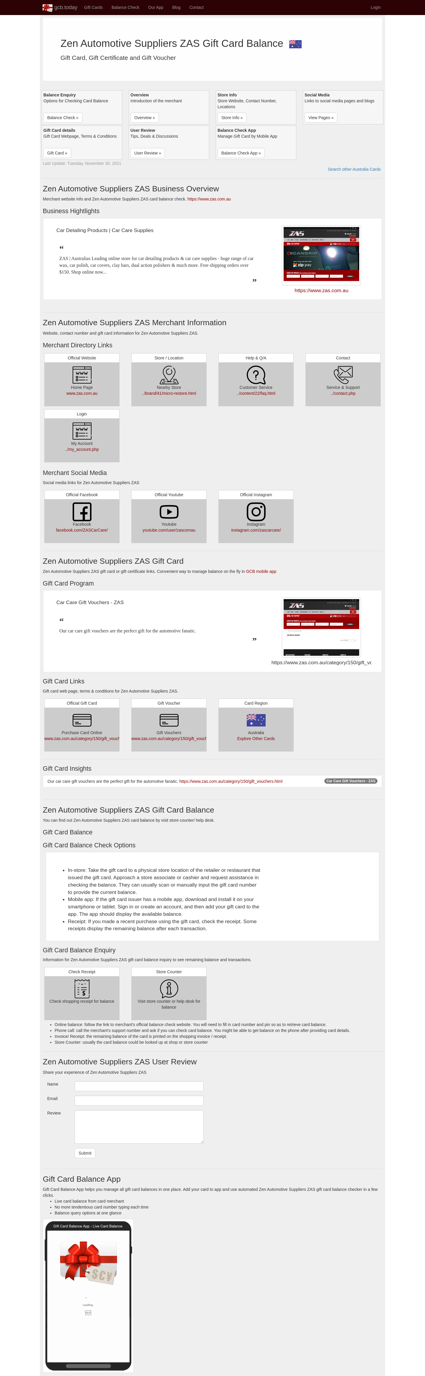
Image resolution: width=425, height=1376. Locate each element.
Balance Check (125, 7)
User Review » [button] (147, 153)
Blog (176, 7)
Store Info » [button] (232, 117)
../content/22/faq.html (256, 393)
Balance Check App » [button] (241, 153)
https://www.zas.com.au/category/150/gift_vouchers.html (230, 781)
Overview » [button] (144, 117)
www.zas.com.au (81, 393)
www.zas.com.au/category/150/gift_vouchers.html (89, 738)
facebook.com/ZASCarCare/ (82, 530)
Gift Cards (93, 7)
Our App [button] (155, 7)
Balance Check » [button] (63, 117)
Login (376, 7)
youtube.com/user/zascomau (169, 530)
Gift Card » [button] (57, 153)
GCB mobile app (261, 571)
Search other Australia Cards (354, 169)
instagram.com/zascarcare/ (256, 530)
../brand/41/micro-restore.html (169, 393)
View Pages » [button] (321, 117)
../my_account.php (82, 449)
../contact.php (343, 393)
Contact (196, 7)
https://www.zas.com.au (209, 199)
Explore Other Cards (256, 738)
